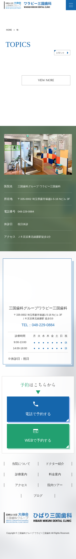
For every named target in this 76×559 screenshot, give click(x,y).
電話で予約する (38, 409)
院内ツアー (55, 485)
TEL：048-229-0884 (38, 325)
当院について (21, 463)
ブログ (38, 495)
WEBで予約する (38, 435)
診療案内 (21, 474)
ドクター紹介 (55, 463)
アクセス (21, 485)
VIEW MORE (46, 80)
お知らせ (60, 53)
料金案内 (55, 474)
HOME (9, 29)
